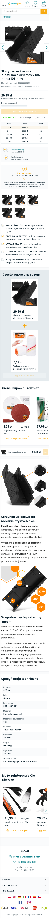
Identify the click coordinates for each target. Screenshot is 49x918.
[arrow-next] (46, 418)
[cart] (16, 438)
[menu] (4, 4)
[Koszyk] (43, 4)
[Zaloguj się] (35, 4)
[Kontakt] (27, 4)
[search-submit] (44, 11)
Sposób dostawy (18, 149)
